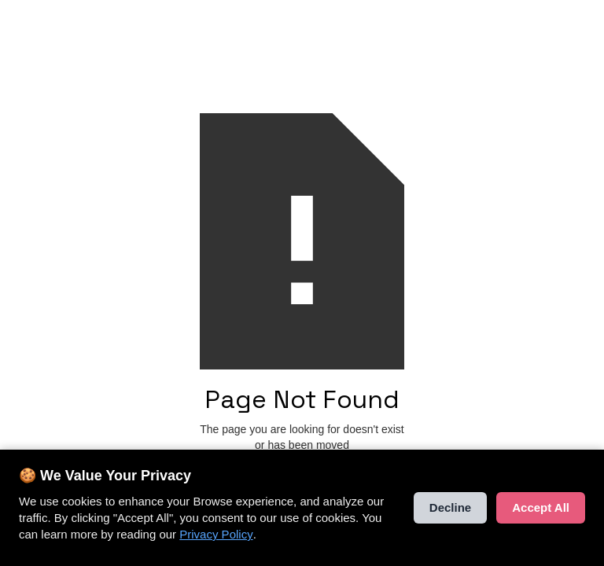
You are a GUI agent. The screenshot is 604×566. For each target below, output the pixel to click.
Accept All (540, 508)
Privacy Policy (215, 535)
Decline (450, 508)
